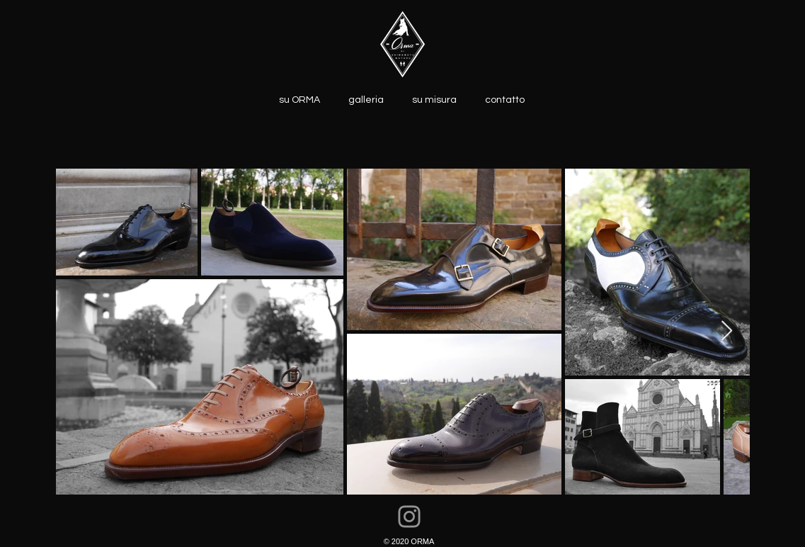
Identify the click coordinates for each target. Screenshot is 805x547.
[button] (366, 99)
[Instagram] (409, 516)
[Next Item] (727, 331)
